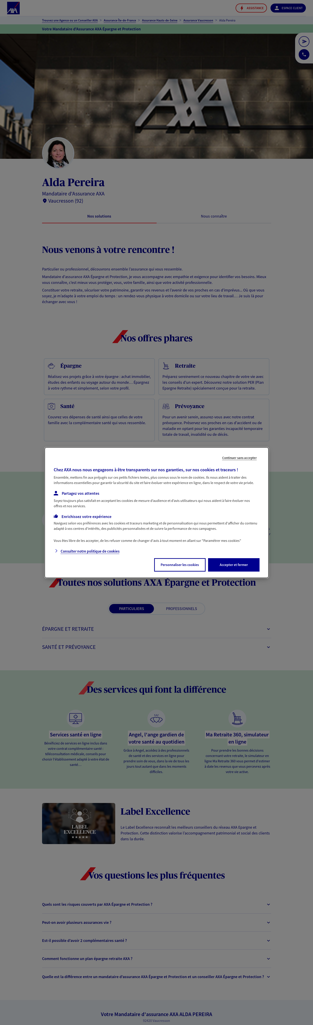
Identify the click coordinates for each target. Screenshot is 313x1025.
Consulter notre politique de (90, 551)
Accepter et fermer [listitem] (234, 564)
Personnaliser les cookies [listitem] (180, 564)
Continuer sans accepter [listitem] (239, 457)
